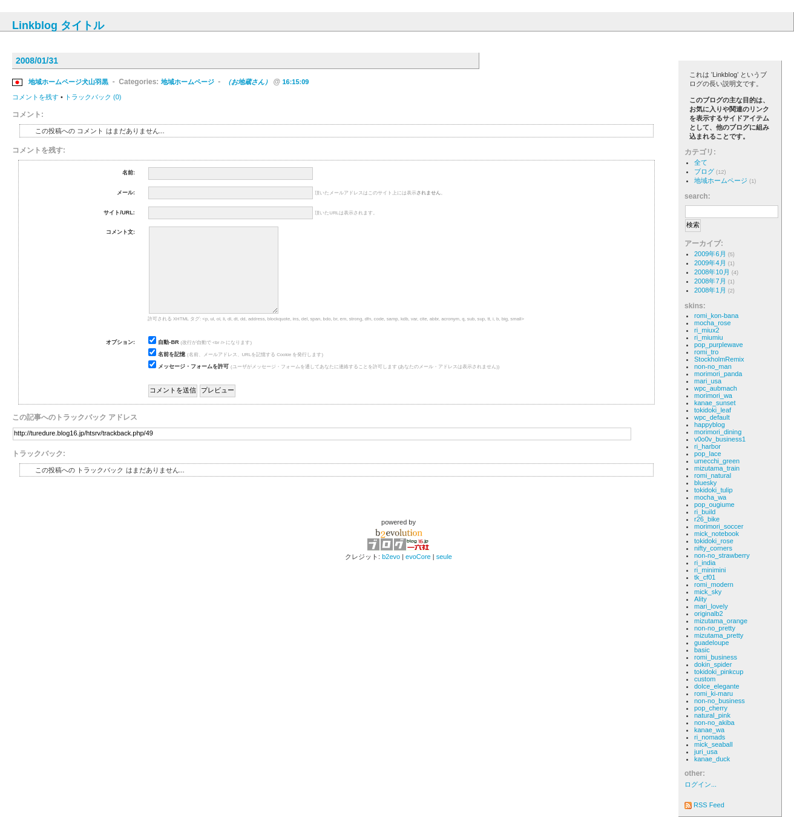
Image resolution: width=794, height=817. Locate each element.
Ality (700, 599)
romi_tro (706, 352)
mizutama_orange (720, 620)
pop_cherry (710, 708)
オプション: (120, 342)
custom (704, 679)
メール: (126, 193)
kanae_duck (712, 758)
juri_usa (706, 751)
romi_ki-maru (713, 693)
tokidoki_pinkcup (718, 671)
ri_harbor (707, 446)
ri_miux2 (707, 330)
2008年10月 (712, 272)
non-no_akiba (714, 722)
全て (700, 162)
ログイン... (700, 784)
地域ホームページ (187, 81)
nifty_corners (713, 548)
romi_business (715, 657)
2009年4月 (710, 262)
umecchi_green (717, 461)
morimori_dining (717, 431)
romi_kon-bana (716, 315)
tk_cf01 (704, 577)
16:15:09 (295, 81)
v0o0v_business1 (720, 439)
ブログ (704, 171)
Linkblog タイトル (58, 25)
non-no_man (713, 366)
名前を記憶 (171, 354)
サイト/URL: (119, 213)
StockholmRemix (719, 359)
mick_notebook (716, 533)
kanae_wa (709, 729)
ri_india (704, 562)
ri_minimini (710, 570)
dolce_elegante (717, 686)
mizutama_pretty (718, 635)
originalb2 (708, 613)
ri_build (704, 511)
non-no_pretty (714, 628)
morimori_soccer (718, 526)
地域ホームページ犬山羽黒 (68, 81)
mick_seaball (713, 744)
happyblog (709, 424)
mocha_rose (712, 322)
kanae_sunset (715, 402)
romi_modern (713, 584)
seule (444, 556)
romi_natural (712, 475)
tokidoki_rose (713, 540)
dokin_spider (713, 664)
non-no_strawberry (722, 555)
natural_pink (712, 715)
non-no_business (719, 700)
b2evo (391, 556)
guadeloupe (711, 642)
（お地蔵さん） (248, 81)
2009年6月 (710, 253)
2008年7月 (710, 281)
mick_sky (707, 591)
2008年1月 (710, 290)
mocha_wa (710, 497)
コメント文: (120, 232)
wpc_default (712, 417)
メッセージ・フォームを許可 (193, 366)
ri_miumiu (708, 337)
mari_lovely (711, 606)
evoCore (418, 556)
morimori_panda (718, 373)
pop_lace (707, 453)
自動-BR (168, 342)
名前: (128, 173)
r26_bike (707, 519)
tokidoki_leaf (712, 410)
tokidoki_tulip (713, 490)
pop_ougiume (714, 504)
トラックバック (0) (93, 97)
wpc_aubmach (715, 388)
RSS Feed (704, 805)
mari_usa (707, 381)
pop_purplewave (718, 344)
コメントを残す (35, 97)
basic (702, 649)
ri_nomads (709, 737)
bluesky (705, 482)
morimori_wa (713, 395)
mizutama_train (717, 468)
